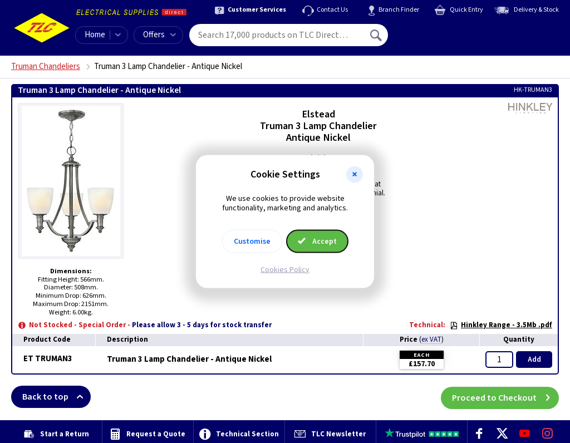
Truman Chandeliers (45, 66)
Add (534, 359)
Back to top (56, 397)
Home (95, 35)
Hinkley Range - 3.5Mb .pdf (501, 325)
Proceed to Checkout (505, 397)
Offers (159, 35)
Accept (317, 241)
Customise (252, 241)
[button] (354, 174)
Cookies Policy (285, 269)
